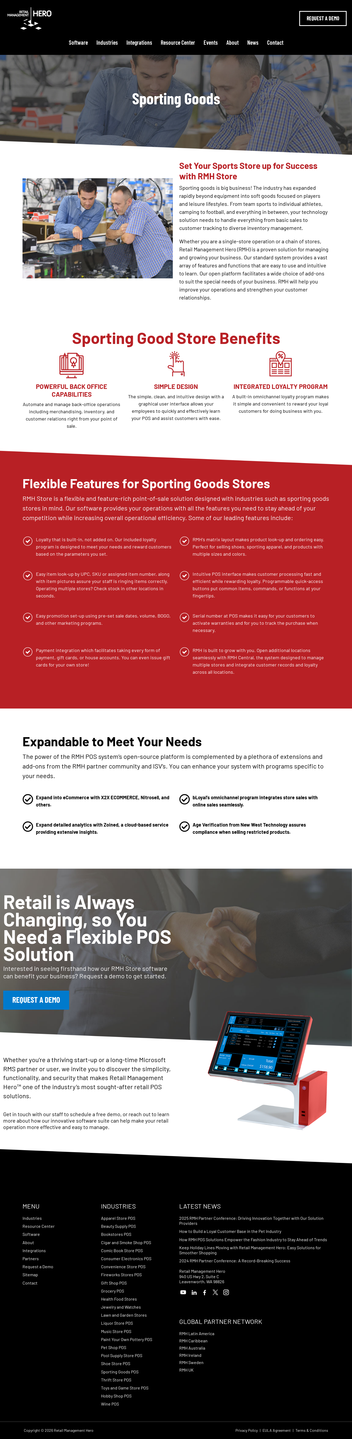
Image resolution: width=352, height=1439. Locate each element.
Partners (31, 1258)
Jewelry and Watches (121, 1306)
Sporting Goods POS (119, 1371)
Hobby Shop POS (116, 1395)
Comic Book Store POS (122, 1250)
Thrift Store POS (116, 1379)
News (253, 42)
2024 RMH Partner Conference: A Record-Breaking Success (234, 1260)
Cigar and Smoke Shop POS (126, 1242)
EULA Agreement (277, 1430)
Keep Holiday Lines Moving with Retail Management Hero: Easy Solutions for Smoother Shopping (250, 1250)
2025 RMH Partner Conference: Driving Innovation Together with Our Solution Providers (251, 1220)
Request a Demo (38, 1266)
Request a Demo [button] (36, 999)
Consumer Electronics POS (126, 1258)
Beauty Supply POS (118, 1226)
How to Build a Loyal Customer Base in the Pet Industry (230, 1231)
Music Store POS (116, 1331)
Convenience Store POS (123, 1266)
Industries (107, 42)
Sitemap (30, 1274)
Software (78, 42)
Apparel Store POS (118, 1218)
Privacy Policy (246, 1430)
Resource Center (178, 42)
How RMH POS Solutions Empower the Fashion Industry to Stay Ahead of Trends (253, 1239)
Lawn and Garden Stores (124, 1314)
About (232, 42)
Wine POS (110, 1403)
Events (211, 42)
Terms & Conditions (311, 1430)
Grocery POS (112, 1290)
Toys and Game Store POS (124, 1387)
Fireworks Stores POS (121, 1274)
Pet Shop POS (113, 1347)
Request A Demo (323, 18)
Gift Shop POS (114, 1282)
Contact (275, 42)
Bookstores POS (116, 1234)
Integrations (139, 42)
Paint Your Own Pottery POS (126, 1339)
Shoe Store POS (115, 1363)
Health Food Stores (119, 1298)
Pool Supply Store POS (121, 1355)
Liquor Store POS (117, 1323)
